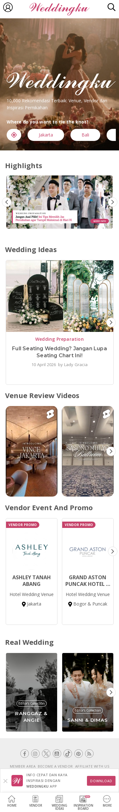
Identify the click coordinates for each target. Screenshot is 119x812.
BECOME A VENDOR (55, 766)
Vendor (35, 801)
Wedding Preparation (59, 339)
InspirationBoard (83, 803)
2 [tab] (61, 223)
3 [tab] (71, 223)
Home (12, 801)
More (107, 801)
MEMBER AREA (23, 766)
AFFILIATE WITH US (92, 766)
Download (101, 781)
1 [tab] (52, 223)
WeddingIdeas (59, 803)
